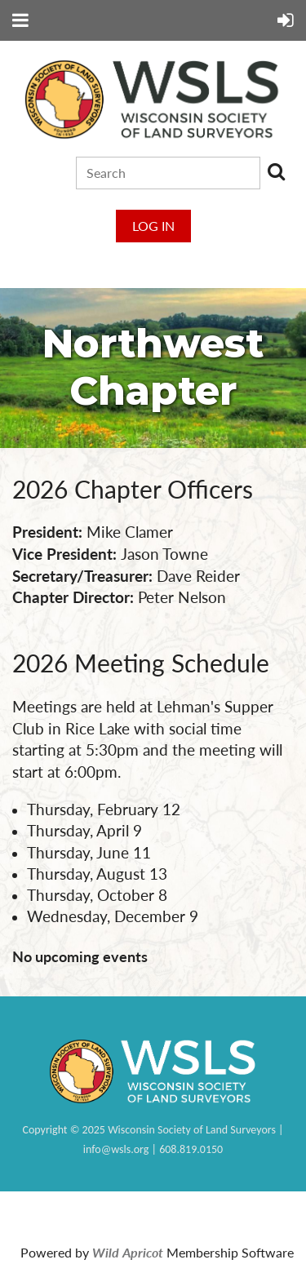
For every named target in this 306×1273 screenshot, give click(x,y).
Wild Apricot (127, 1252)
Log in (153, 225)
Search (275, 171)
